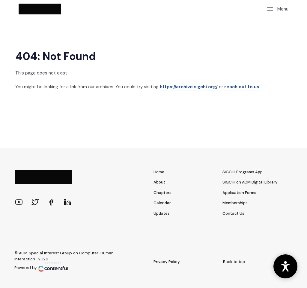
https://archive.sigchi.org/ (189, 87)
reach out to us (241, 87)
